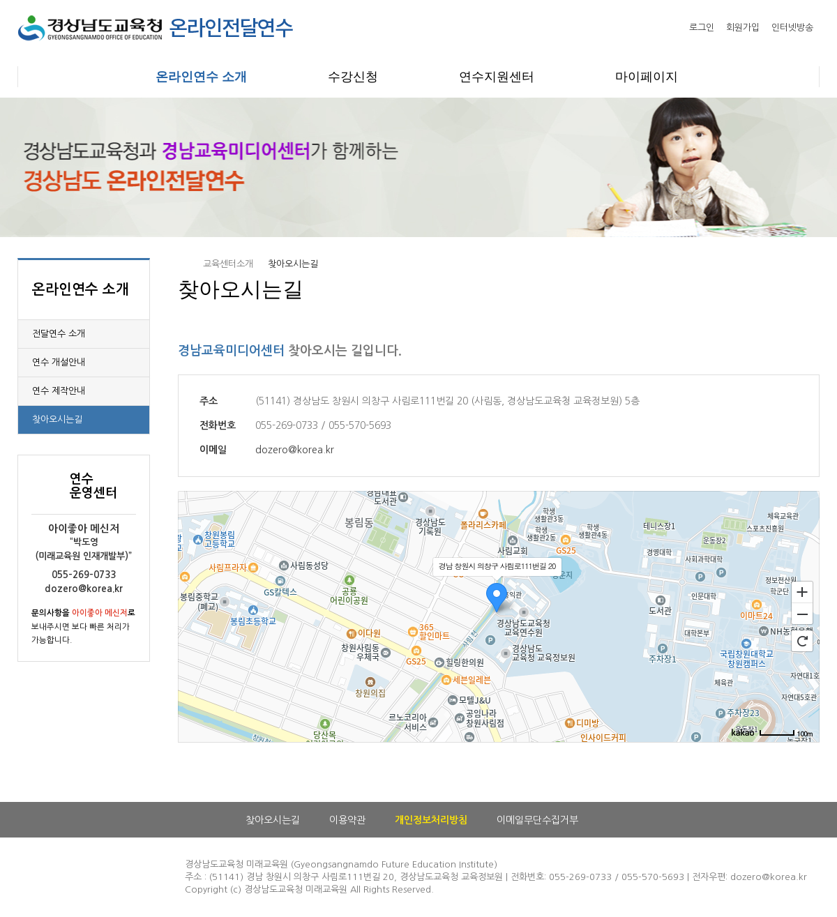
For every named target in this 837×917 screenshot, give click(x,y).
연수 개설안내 (58, 362)
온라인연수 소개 (201, 77)
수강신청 (353, 77)
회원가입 (743, 27)
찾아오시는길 (57, 419)
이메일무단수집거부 (537, 820)
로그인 (701, 27)
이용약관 (347, 820)
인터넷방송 (792, 27)
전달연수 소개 (58, 333)
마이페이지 (646, 77)
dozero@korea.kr (294, 450)
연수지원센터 (496, 77)
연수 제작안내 (58, 390)
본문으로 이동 (0, 0)
